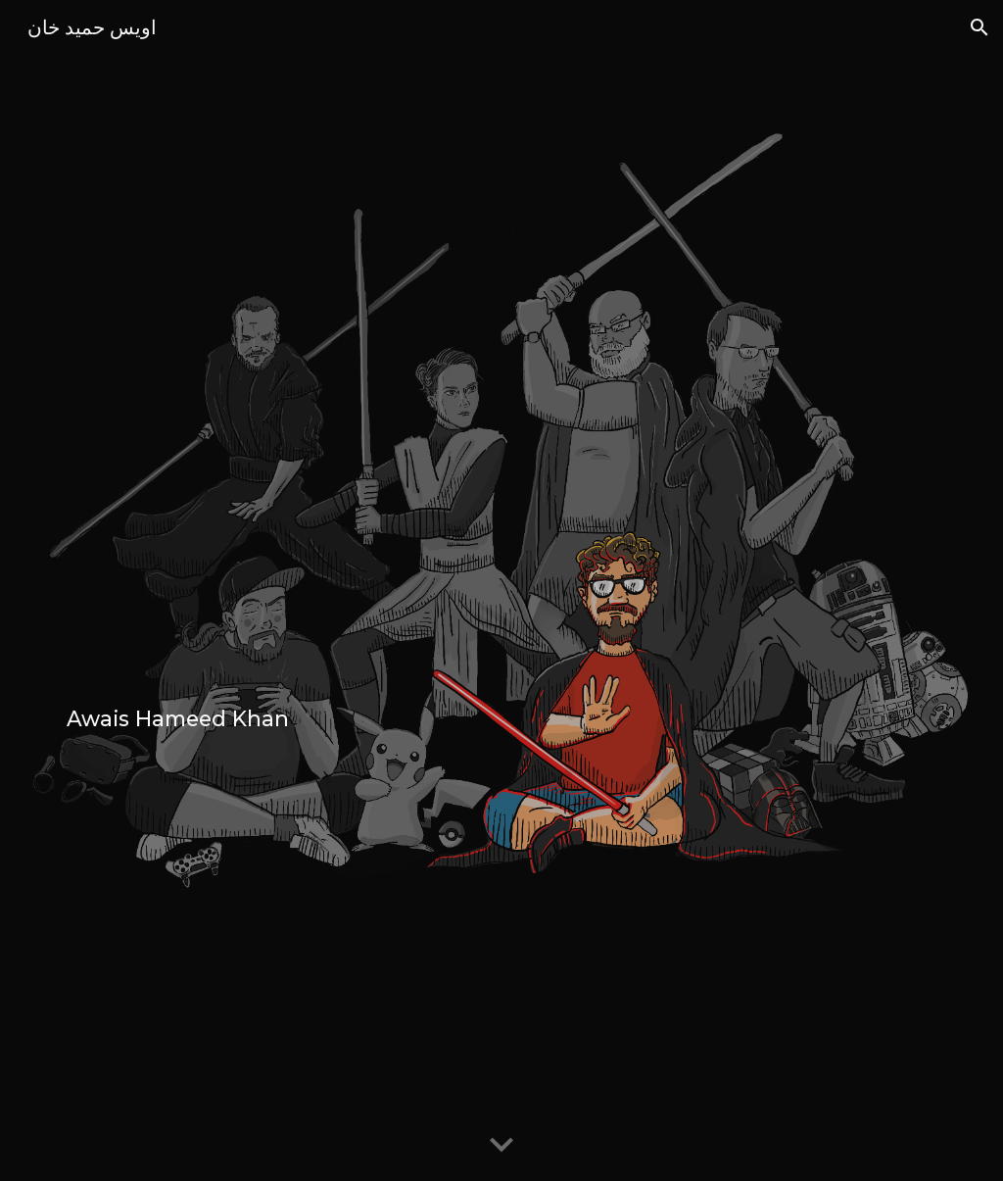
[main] (502, 590)
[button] (979, 27)
